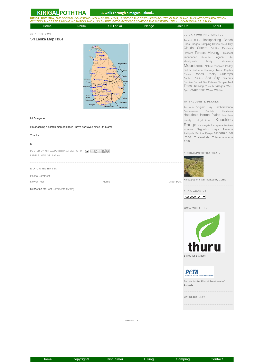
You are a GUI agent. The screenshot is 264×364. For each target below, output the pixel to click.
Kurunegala (204, 125)
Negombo (202, 129)
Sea (208, 78)
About (217, 26)
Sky (217, 78)
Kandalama (227, 115)
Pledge (149, 26)
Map (43, 155)
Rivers (187, 74)
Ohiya (216, 129)
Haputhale (191, 115)
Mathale (228, 125)
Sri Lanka (115, 26)
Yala (187, 141)
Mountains (193, 65)
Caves (216, 44)
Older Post (175, 181)
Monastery (227, 61)
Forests (200, 53)
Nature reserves (214, 66)
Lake (230, 57)
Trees (188, 86)
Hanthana (227, 111)
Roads (199, 74)
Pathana (197, 70)
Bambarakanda (224, 107)
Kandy (187, 120)
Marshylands (190, 61)
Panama (228, 129)
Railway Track (213, 70)
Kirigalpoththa (203, 120)
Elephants (227, 48)
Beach (228, 40)
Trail (230, 82)
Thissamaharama (222, 137)
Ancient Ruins (192, 40)
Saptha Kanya (204, 133)
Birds (187, 44)
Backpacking (212, 40)
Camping (206, 44)
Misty (209, 61)
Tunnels (209, 86)
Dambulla (210, 111)
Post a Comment (40, 175)
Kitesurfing (206, 57)
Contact (217, 359)
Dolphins (215, 48)
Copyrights (81, 359)
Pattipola (189, 133)
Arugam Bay (204, 107)
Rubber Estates (193, 78)
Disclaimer (115, 359)
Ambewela (189, 107)
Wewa (210, 90)
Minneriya (188, 129)
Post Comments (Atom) (60, 188)
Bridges (195, 44)
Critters (202, 48)
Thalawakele (201, 137)
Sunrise (188, 82)
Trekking (199, 86)
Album (81, 26)
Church (223, 44)
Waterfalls (198, 90)
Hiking (213, 52)
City (230, 44)
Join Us (182, 26)
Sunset (198, 82)
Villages (220, 86)
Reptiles (228, 70)
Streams (228, 78)
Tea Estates (210, 82)
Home (47, 26)
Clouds (189, 48)
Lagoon (219, 57)
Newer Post (37, 181)
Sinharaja (220, 133)
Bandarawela (191, 111)
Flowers (188, 53)
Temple (222, 82)
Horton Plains (210, 115)
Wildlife (218, 90)
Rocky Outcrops (220, 74)
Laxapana (217, 125)
